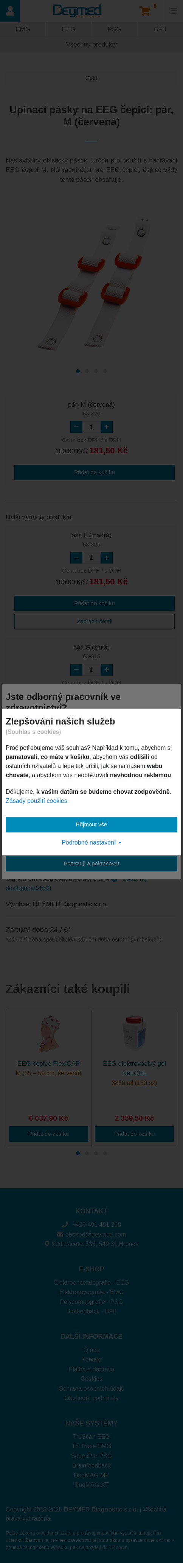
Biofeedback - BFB (91, 1311)
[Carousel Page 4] (105, 371)
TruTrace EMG (92, 1446)
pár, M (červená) (91, 409)
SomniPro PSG (91, 1456)
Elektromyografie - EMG (91, 1292)
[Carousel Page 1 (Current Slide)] (78, 371)
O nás (92, 1350)
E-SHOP (91, 1269)
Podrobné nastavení (91, 842)
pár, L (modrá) (91, 540)
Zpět (91, 78)
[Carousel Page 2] (87, 371)
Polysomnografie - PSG (91, 1302)
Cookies (91, 1379)
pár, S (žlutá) (91, 652)
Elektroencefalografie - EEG (91, 1282)
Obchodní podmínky (91, 1398)
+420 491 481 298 (91, 1224)
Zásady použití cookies (36, 801)
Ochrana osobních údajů (91, 1388)
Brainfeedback (91, 1465)
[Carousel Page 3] (96, 371)
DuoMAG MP (91, 1475)
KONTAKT (92, 1211)
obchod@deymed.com (91, 1234)
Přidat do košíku (94, 472)
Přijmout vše (91, 824)
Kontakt (91, 1359)
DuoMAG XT (91, 1485)
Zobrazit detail (94, 621)
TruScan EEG (91, 1436)
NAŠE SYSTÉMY (91, 1423)
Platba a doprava (92, 1369)
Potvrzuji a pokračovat (91, 863)
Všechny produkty (91, 44)
